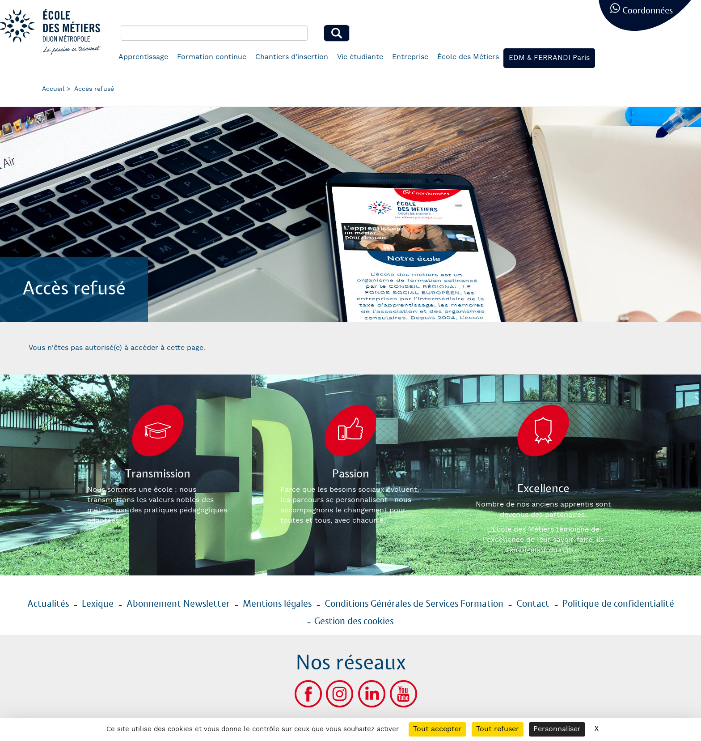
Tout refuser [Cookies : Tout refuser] (497, 729)
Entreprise (410, 57)
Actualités (48, 604)
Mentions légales (277, 604)
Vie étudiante (360, 57)
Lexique (98, 604)
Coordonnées (647, 11)
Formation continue (211, 57)
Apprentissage (143, 57)
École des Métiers (468, 57)
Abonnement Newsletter (178, 604)
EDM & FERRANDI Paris (549, 58)
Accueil (53, 89)
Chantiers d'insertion (291, 57)
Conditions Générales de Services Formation (414, 604)
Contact (532, 604)
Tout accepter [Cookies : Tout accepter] (437, 729)
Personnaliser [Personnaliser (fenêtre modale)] (557, 729)
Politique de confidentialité (618, 604)
